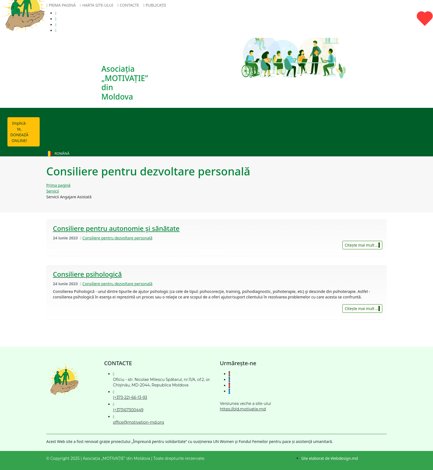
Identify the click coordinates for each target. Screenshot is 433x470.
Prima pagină (61, 5)
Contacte (128, 5)
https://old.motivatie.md (243, 409)
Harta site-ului (96, 5)
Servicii (52, 191)
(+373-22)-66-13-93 (130, 397)
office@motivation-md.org (138, 422)
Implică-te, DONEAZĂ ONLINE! (25, 130)
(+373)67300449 (128, 409)
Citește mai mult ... (362, 245)
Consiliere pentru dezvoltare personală (117, 238)
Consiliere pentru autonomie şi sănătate (116, 228)
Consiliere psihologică (87, 274)
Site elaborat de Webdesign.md (329, 458)
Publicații (154, 5)
